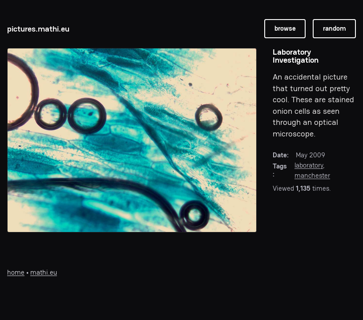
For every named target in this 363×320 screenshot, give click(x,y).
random (334, 28)
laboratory (308, 165)
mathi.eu (43, 272)
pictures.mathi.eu (38, 29)
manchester (312, 175)
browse (285, 28)
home (15, 272)
